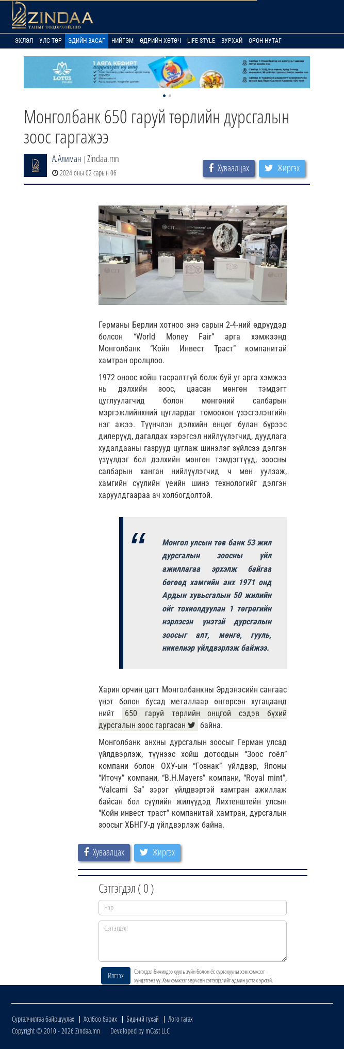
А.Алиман (66, 158)
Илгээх (116, 975)
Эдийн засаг (86, 40)
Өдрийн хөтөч (160, 40)
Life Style (201, 40)
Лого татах (180, 1019)
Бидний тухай (142, 1019)
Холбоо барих (100, 1019)
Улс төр (50, 40)
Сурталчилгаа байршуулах (43, 1019)
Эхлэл (24, 40)
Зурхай (231, 40)
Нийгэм (122, 40)
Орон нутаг (265, 40)
